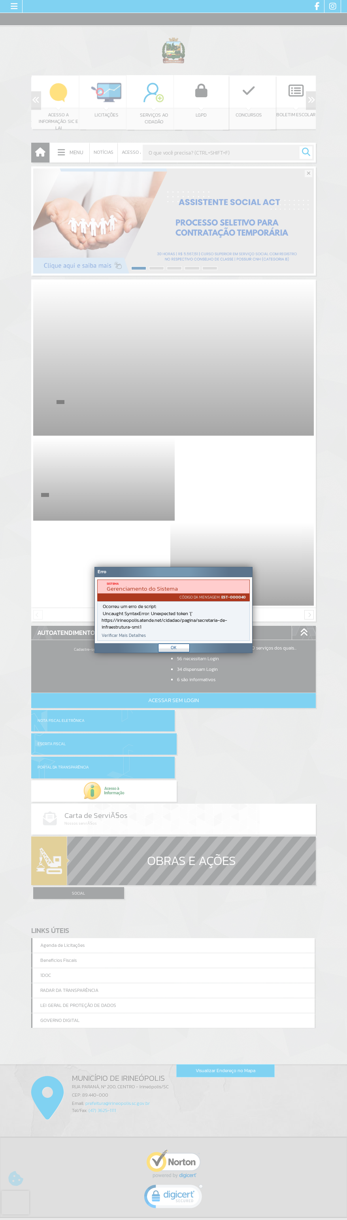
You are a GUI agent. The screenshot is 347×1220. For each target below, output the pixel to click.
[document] (173, 610)
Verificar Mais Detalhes (124, 635)
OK (174, 647)
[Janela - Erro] (173, 610)
